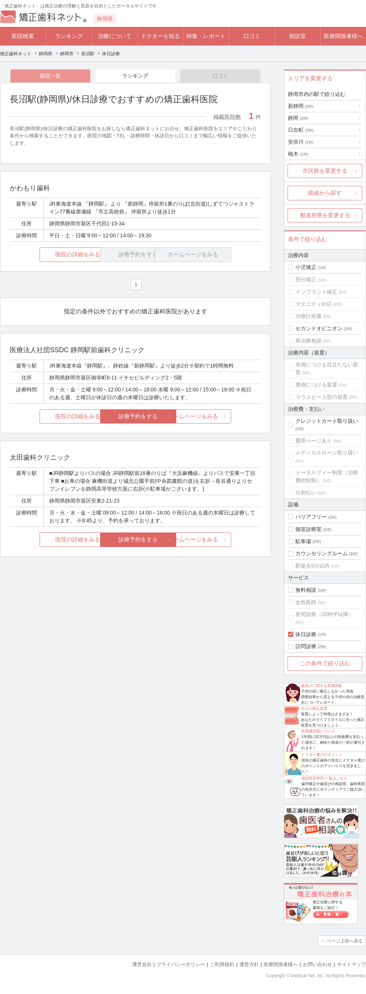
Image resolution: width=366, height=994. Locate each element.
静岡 (298, 118)
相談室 (297, 36)
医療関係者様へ (343, 36)
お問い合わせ (317, 964)
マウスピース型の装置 (321, 397)
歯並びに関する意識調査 (321, 686)
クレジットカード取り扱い (326, 421)
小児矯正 (305, 267)
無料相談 (305, 590)
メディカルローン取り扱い (326, 453)
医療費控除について (318, 731)
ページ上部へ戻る (345, 941)
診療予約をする (135, 416)
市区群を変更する (325, 171)
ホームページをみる (219, 416)
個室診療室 (308, 529)
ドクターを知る (160, 36)
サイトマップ (351, 964)
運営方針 (249, 964)
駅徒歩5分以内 (312, 566)
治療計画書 (308, 316)
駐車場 (303, 541)
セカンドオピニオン (318, 328)
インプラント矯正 (316, 292)
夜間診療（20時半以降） (324, 614)
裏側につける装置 (316, 385)
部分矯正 (305, 279)
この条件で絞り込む (325, 663)
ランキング (69, 36)
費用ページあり (313, 441)
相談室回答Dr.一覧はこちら (324, 778)
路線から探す (325, 193)
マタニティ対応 (313, 304)
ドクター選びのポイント (321, 755)
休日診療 (305, 634)
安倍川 (300, 142)
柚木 (298, 154)
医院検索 (23, 36)
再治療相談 (308, 341)
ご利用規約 (222, 964)
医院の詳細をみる (51, 254)
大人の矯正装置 (314, 708)
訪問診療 (305, 646)
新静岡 (300, 106)
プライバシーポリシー (180, 964)
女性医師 (305, 602)
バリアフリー (311, 517)
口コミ (252, 36)
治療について (114, 36)
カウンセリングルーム (321, 553)
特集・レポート (206, 36)
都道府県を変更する (325, 215)
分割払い (305, 493)
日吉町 (300, 130)
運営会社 (142, 964)
